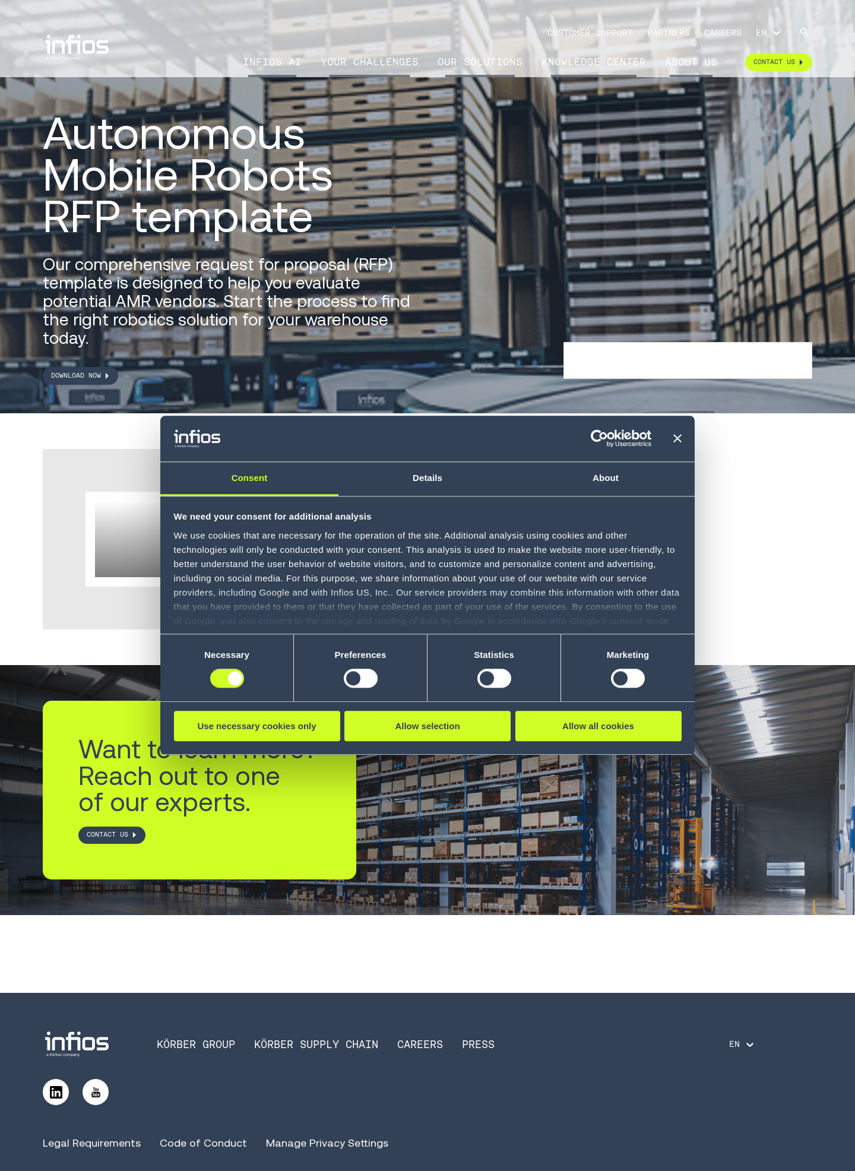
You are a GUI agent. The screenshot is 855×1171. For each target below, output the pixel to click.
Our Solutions (480, 62)
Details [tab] (427, 478)
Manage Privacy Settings (327, 1143)
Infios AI (272, 62)
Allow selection (427, 726)
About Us (691, 62)
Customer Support (590, 33)
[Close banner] (677, 439)
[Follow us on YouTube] (96, 1092)
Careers (723, 33)
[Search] (804, 33)
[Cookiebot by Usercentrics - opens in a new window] (599, 439)
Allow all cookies (598, 726)
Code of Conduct (203, 1143)
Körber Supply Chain (316, 1044)
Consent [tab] (250, 478)
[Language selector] (769, 33)
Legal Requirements (92, 1143)
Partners (668, 33)
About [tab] (606, 478)
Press (478, 1044)
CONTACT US (107, 835)
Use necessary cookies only (256, 726)
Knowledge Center (594, 62)
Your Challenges (370, 62)
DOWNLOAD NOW (76, 375)
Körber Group (196, 1044)
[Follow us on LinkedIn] (56, 1092)
